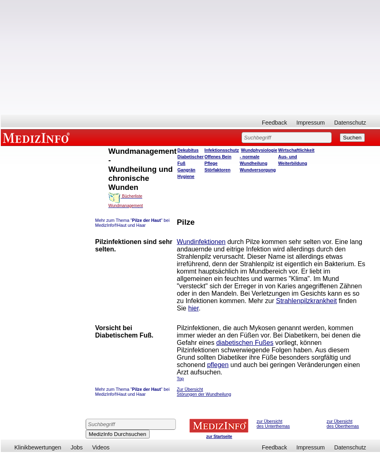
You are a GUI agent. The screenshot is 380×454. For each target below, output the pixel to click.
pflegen (218, 364)
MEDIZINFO (38, 137)
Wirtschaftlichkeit (296, 150)
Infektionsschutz (222, 150)
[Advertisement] (190, 57)
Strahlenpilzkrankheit (306, 300)
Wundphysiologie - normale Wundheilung (259, 157)
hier (193, 308)
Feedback (274, 122)
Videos (101, 447)
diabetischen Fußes (244, 342)
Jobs (77, 447)
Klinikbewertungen (37, 447)
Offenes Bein (218, 156)
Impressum (310, 122)
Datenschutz (350, 122)
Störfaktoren (217, 169)
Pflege (211, 163)
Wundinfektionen (201, 241)
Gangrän (186, 169)
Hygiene (185, 176)
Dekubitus (188, 150)
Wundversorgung (258, 169)
